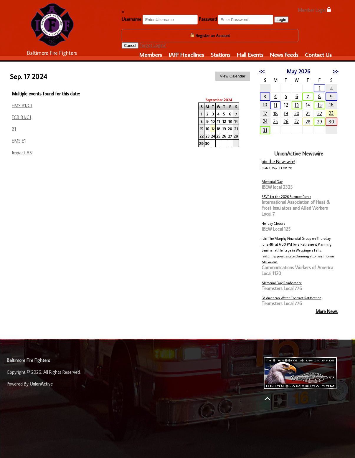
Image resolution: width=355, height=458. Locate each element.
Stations (220, 54)
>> (335, 71)
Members (150, 54)
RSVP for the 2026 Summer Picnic (286, 196)
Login (281, 19)
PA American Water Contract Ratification (291, 298)
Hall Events (250, 54)
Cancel (130, 45)
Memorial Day (272, 181)
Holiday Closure (273, 223)
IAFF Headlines (186, 54)
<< (261, 71)
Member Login (314, 10)
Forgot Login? (153, 45)
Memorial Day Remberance (282, 283)
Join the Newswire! (277, 161)
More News (327, 311)
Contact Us (318, 54)
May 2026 (298, 71)
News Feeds (284, 54)
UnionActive (41, 384)
